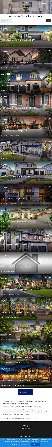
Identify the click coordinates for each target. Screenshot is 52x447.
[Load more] (25, 392)
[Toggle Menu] (49, 7)
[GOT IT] (35, 444)
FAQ (21, 436)
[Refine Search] (48, 20)
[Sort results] (6, 21)
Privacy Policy (28, 436)
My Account (41, 4)
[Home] (26, 3)
